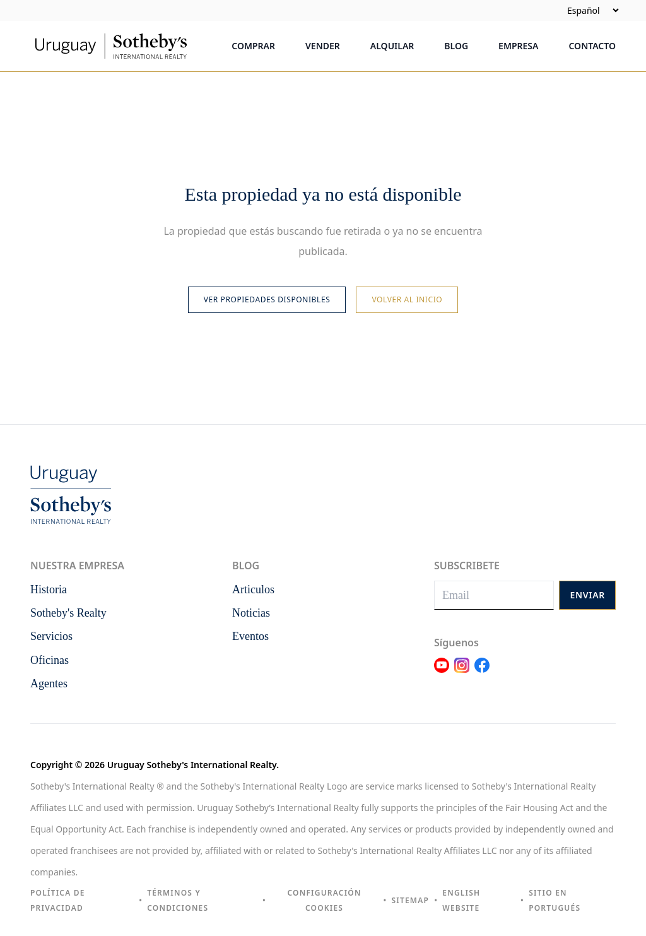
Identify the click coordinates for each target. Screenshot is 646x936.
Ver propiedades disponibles (267, 299)
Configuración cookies (324, 900)
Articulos (253, 589)
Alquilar (392, 46)
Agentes (49, 683)
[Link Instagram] (461, 673)
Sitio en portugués (554, 900)
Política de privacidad (57, 900)
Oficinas (49, 660)
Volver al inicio (407, 299)
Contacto (592, 46)
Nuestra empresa (77, 565)
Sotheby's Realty (68, 613)
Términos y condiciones (177, 900)
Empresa (518, 46)
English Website (461, 900)
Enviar (587, 595)
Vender (322, 46)
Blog (456, 46)
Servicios (51, 636)
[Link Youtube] (441, 673)
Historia (48, 589)
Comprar (253, 46)
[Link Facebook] (482, 673)
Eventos (250, 636)
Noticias (251, 613)
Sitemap (410, 900)
